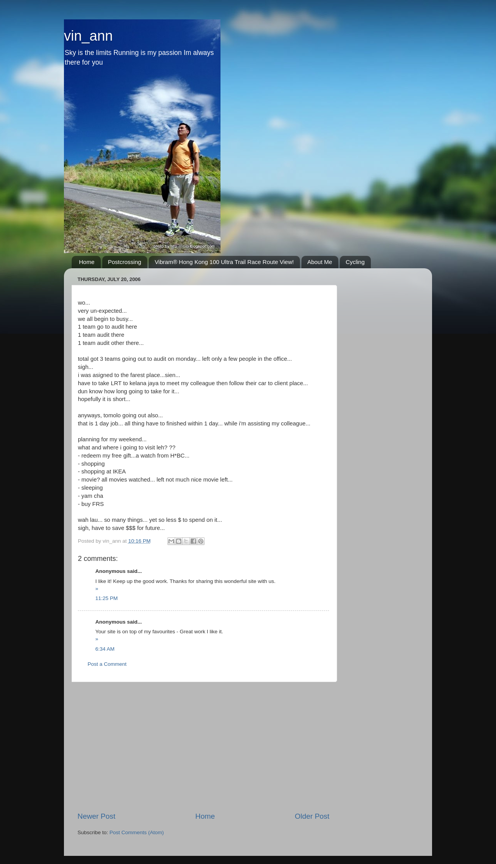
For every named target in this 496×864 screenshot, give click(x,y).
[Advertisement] (203, 747)
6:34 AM (105, 649)
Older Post (312, 816)
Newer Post (96, 816)
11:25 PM (106, 598)
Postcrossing (124, 262)
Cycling (355, 262)
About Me (319, 262)
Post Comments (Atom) (137, 832)
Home (87, 262)
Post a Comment (107, 664)
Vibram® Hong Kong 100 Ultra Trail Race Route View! (224, 262)
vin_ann (88, 36)
